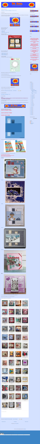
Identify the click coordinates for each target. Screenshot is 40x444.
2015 (31, 112)
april (32, 102)
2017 (31, 110)
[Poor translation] (2, 433)
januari (32, 105)
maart (32, 103)
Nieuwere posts (4, 421)
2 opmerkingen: (15, 90)
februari (32, 104)
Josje (2, 31)
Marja (2, 273)
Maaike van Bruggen (4, 54)
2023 (31, 86)
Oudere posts (26, 421)
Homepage (15, 421)
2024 (31, 85)
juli (31, 99)
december (32, 89)
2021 (31, 88)
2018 (31, 109)
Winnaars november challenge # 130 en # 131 (9, 10)
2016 (31, 111)
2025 (31, 84)
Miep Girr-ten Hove (4, 53)
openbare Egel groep (14, 102)
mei (31, 101)
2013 (31, 114)
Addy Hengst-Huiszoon (5, 32)
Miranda (2, 227)
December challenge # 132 (5, 94)
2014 (31, 113)
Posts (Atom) (16, 423)
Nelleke (2, 203)
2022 (31, 87)
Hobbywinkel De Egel (32, 123)
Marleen (2, 249)
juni (31, 100)
